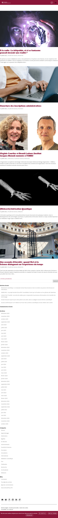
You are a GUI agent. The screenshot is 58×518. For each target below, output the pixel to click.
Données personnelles (14, 507)
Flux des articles (6, 482)
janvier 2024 (4, 378)
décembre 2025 (5, 313)
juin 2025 (3, 330)
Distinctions (11, 158)
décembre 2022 (5, 401)
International (4, 456)
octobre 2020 (4, 424)
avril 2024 (3, 370)
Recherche (20, 55)
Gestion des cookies (24, 507)
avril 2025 (3, 336)
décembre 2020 (5, 418)
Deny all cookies (52, 513)
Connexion (4, 479)
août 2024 (3, 358)
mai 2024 (3, 367)
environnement (5, 444)
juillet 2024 (4, 361)
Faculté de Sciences (13, 55)
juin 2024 (3, 364)
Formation (20, 108)
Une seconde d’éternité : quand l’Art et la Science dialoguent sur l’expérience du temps (21, 263)
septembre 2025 (5, 322)
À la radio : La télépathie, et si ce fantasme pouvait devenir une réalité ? (20, 51)
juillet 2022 (4, 409)
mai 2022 (3, 415)
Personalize (29, 515)
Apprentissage (5, 433)
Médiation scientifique (7, 458)
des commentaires (7, 485)
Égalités (3, 439)
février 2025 (4, 341)
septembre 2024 (5, 356)
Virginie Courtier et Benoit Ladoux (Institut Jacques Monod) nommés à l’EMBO (20, 154)
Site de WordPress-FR (6, 487)
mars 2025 (4, 339)
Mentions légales (4, 507)
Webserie (20, 211)
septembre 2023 (5, 384)
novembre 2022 (5, 404)
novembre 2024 (5, 350)
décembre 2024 (5, 347)
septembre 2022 (5, 407)
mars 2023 (4, 395)
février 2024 (4, 375)
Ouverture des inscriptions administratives (20, 106)
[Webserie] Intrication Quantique (16, 209)
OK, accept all (42, 513)
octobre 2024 (4, 353)
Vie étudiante (4, 470)
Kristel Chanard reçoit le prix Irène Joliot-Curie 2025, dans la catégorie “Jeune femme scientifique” (26, 299)
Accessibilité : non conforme (7, 509)
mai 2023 (3, 390)
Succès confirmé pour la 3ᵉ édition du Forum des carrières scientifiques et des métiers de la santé (26, 302)
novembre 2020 (5, 421)
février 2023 (4, 398)
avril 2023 (3, 392)
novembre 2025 (5, 316)
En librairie (4, 441)
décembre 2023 (5, 381)
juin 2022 (3, 412)
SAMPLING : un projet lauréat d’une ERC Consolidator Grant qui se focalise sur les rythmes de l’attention (28, 292)
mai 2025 (3, 333)
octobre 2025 (4, 319)
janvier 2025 (4, 344)
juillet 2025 (4, 327)
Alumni (3, 430)
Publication (4, 464)
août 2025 (3, 324)
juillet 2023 (4, 387)
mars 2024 (4, 373)
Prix (2, 461)
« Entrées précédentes (6, 278)
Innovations (4, 453)
